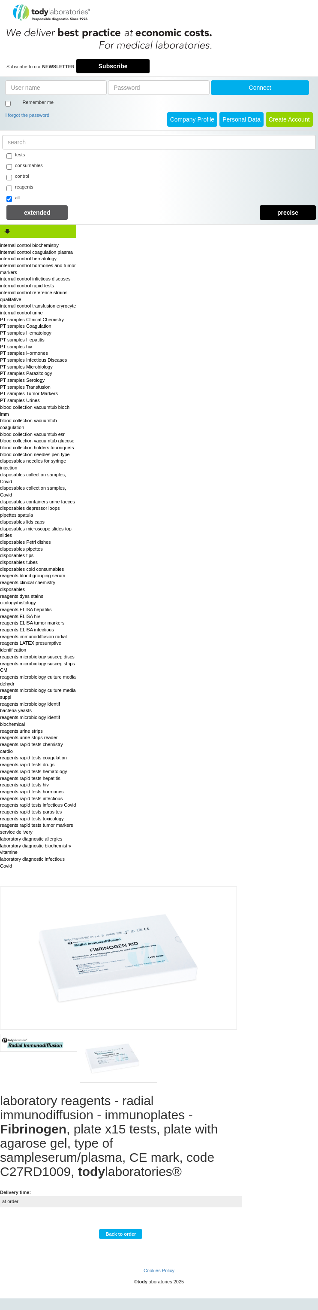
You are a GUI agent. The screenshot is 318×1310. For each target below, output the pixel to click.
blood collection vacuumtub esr (32, 434)
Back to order (120, 1234)
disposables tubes (19, 562)
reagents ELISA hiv (20, 616)
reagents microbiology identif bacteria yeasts (30, 707)
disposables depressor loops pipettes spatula (30, 512)
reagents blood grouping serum (32, 575)
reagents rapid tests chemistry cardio (31, 748)
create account (289, 119)
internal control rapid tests (27, 285)
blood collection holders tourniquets (37, 447)
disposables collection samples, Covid (33, 478)
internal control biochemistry (29, 245)
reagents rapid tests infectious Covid (38, 804)
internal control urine (21, 312)
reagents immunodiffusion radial (33, 636)
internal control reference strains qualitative (33, 296)
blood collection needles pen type (35, 454)
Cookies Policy (159, 1270)
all (13, 198)
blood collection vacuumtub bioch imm (34, 411)
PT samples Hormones (24, 353)
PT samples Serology (22, 380)
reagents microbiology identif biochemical (30, 721)
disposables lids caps (22, 521)
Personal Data (241, 119)
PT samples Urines (20, 400)
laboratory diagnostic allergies (31, 838)
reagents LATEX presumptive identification (30, 646)
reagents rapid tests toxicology (32, 818)
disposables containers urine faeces (37, 501)
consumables (24, 166)
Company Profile (192, 119)
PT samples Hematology (25, 332)
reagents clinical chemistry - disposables (29, 586)
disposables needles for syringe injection (33, 464)
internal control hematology (28, 258)
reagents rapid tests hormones (32, 791)
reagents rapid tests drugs (27, 764)
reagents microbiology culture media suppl (38, 694)
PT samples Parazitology (26, 373)
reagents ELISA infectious (27, 629)
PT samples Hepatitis (22, 339)
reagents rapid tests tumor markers (36, 825)
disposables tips (16, 555)
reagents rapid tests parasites (31, 811)
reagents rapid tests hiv (24, 784)
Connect (260, 87)
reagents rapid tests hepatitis (30, 778)
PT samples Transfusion (25, 387)
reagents (19, 187)
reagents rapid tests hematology (33, 771)
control (17, 177)
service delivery (16, 832)
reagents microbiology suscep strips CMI (37, 667)
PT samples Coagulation (25, 326)
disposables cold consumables (32, 569)
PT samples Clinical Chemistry (32, 319)
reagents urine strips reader (29, 737)
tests (15, 155)
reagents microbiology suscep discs (37, 656)
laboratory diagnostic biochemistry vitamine (35, 849)
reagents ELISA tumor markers (32, 622)
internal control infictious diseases (35, 278)
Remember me (38, 102)
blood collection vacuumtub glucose (37, 440)
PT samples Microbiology (26, 366)
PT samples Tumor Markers (29, 393)
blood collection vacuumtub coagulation (28, 424)
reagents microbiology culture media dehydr (38, 680)
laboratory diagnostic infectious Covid (32, 862)
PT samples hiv (16, 346)
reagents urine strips (21, 731)
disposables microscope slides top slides (36, 532)
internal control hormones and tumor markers (38, 269)
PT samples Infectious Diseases (33, 360)
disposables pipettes (21, 548)
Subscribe (113, 66)
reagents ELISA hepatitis (25, 609)
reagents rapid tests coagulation (33, 757)
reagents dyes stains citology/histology (21, 600)
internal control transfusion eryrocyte (38, 305)
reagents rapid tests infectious (31, 798)
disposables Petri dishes (25, 542)
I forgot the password (27, 115)
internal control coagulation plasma (36, 252)
